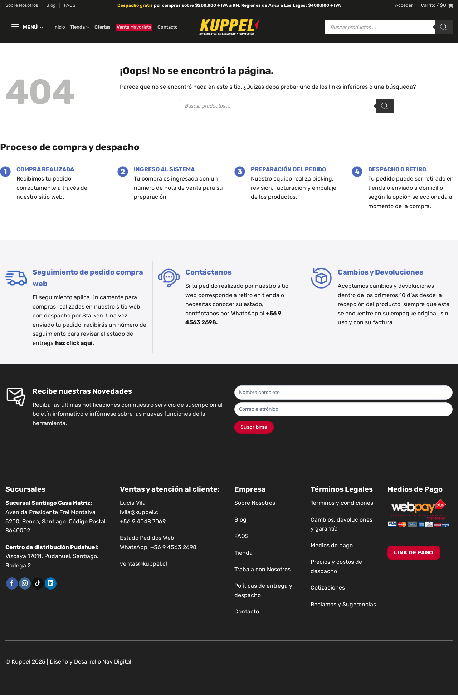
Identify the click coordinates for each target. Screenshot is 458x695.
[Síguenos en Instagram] (25, 583)
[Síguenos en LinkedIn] (51, 583)
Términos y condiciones (342, 502)
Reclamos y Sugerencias (343, 604)
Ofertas (102, 27)
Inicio (59, 27)
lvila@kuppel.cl (140, 512)
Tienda (79, 27)
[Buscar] (444, 27)
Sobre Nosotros (21, 5)
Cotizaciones (328, 587)
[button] (404, 5)
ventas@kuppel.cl (143, 563)
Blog (51, 5)
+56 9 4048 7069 (143, 521)
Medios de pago (332, 545)
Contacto (167, 27)
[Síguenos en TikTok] (38, 583)
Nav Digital (116, 661)
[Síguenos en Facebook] (12, 583)
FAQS (69, 5)
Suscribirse (254, 427)
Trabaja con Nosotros (262, 569)
